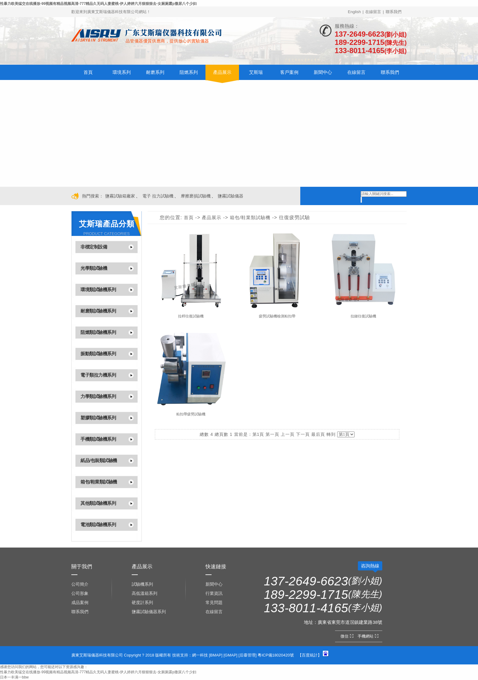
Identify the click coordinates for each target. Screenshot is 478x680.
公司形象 (79, 593)
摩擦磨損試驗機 (196, 196)
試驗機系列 (142, 584)
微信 (348, 636)
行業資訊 (214, 593)
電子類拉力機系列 (98, 375)
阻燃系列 (189, 72)
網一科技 (200, 655)
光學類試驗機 (93, 268)
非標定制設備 (93, 246)
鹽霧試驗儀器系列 (149, 611)
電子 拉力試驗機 (157, 196)
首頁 (88, 72)
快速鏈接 (215, 567)
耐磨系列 (155, 72)
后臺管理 (247, 655)
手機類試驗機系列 (98, 439)
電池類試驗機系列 (98, 524)
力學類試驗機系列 (98, 396)
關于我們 (81, 567)
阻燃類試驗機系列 (98, 332)
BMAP (215, 655)
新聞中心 (323, 72)
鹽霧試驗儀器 (230, 196)
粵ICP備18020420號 (276, 655)
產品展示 (222, 72)
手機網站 (369, 636)
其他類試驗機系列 (98, 503)
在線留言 (373, 11)
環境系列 (121, 72)
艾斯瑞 (256, 72)
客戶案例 (289, 72)
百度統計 (310, 655)
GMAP (230, 655)
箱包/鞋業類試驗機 (98, 481)
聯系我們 (393, 11)
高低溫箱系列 (144, 593)
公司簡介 (79, 584)
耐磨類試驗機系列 (98, 310)
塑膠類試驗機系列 (98, 417)
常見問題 (214, 602)
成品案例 (79, 602)
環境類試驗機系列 (98, 289)
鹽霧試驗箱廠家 (120, 196)
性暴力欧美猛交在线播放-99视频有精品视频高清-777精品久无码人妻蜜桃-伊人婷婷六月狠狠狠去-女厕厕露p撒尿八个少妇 (98, 4)
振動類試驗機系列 (98, 353)
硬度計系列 (142, 602)
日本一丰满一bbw (14, 677)
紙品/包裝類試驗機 (98, 460)
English (354, 11)
